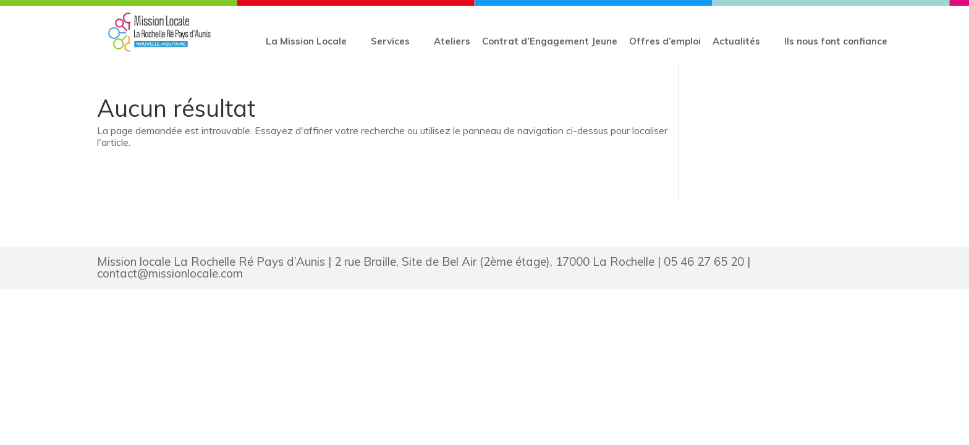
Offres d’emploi (665, 41)
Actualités (736, 41)
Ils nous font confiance (835, 41)
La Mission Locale (306, 41)
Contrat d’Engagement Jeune (549, 41)
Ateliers (452, 41)
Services (390, 41)
